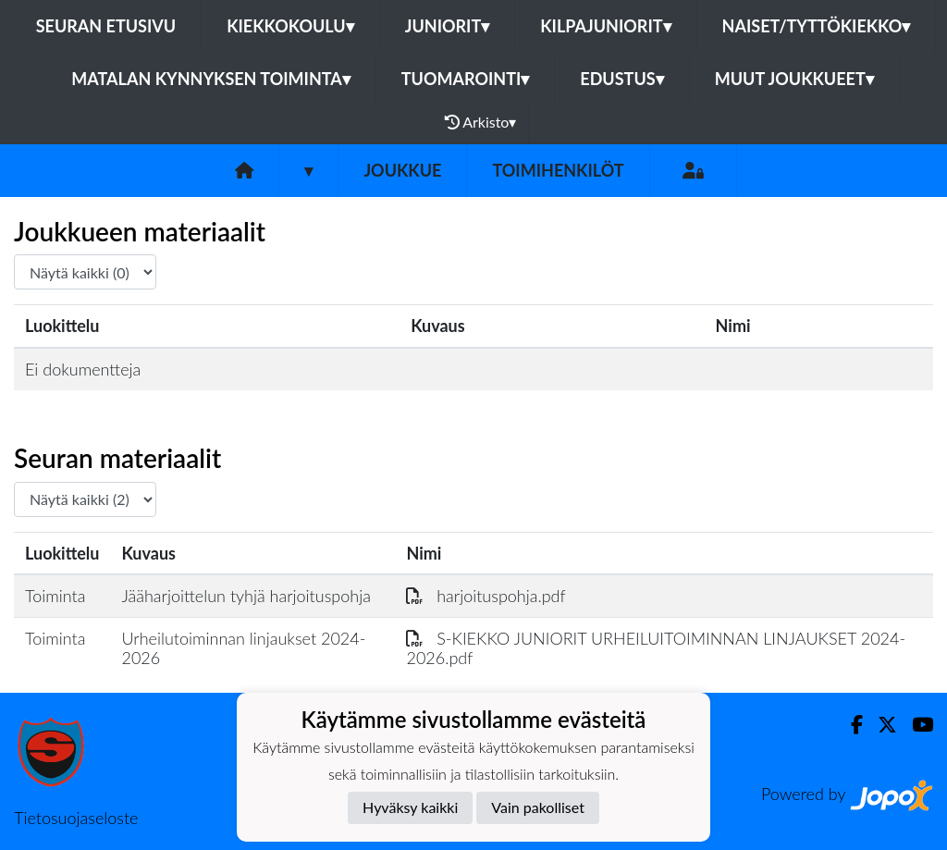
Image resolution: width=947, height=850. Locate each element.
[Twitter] (880, 724)
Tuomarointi (465, 78)
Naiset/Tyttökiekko (816, 26)
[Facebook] (849, 724)
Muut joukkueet (794, 78)
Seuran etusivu (106, 26)
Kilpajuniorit (605, 26)
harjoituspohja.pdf (485, 595)
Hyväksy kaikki (410, 807)
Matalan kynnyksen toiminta (211, 78)
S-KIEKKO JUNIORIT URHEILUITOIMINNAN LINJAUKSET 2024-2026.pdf (655, 648)
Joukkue (402, 170)
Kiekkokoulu (290, 26)
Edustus (621, 78)
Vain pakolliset (537, 807)
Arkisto (481, 122)
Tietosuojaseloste (76, 817)
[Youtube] (915, 724)
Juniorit (447, 26)
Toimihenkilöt (557, 170)
